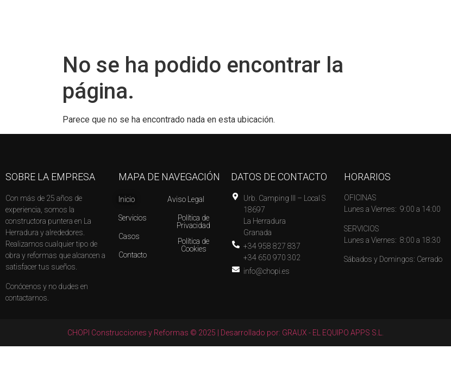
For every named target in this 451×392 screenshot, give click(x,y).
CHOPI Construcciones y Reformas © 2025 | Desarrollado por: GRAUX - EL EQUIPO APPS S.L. (225, 332)
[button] (339, 29)
